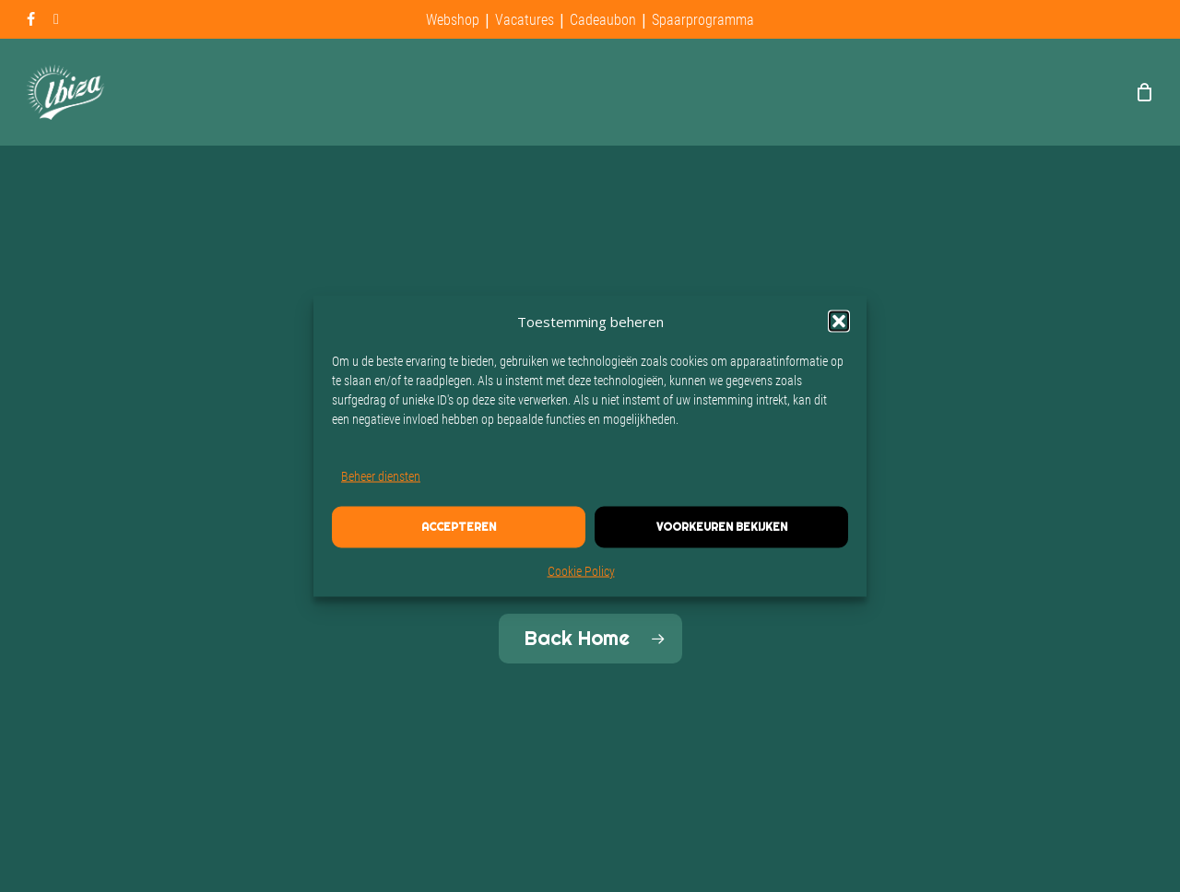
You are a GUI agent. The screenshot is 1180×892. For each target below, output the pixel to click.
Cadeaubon (603, 20)
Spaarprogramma (703, 20)
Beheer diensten (380, 476)
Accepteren (458, 527)
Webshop (452, 20)
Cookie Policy (581, 571)
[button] (839, 321)
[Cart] (1144, 92)
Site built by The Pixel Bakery (154, 863)
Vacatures (524, 20)
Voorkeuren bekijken (721, 527)
